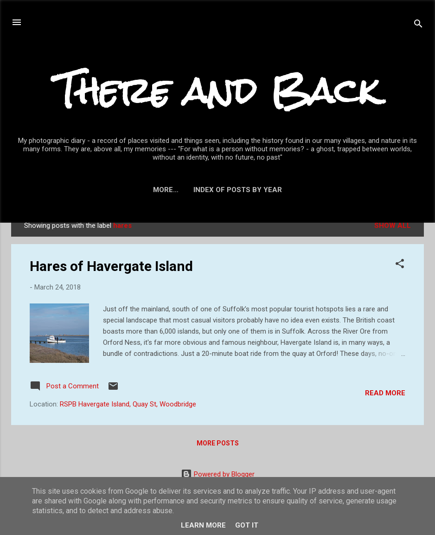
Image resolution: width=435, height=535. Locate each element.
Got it (246, 525)
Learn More (203, 525)
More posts (218, 443)
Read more (385, 393)
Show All (392, 225)
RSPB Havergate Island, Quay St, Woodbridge (128, 404)
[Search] (418, 25)
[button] (399, 265)
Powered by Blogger (218, 474)
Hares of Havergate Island (111, 266)
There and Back (217, 91)
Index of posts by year (217, 190)
